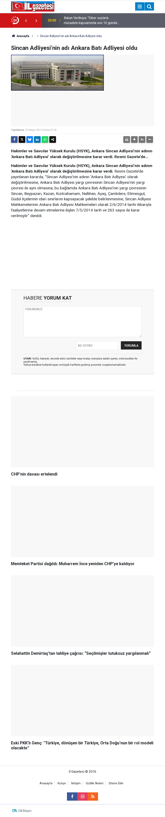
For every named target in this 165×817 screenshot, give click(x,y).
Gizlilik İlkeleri (94, 783)
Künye (62, 783)
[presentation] (26, 20)
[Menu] (139, 7)
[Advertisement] (82, 254)
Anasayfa (20, 36)
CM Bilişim (25, 810)
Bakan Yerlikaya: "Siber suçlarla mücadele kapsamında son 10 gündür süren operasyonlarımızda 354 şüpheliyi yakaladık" (91, 20)
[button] (134, 139)
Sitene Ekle (116, 783)
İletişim (76, 783)
